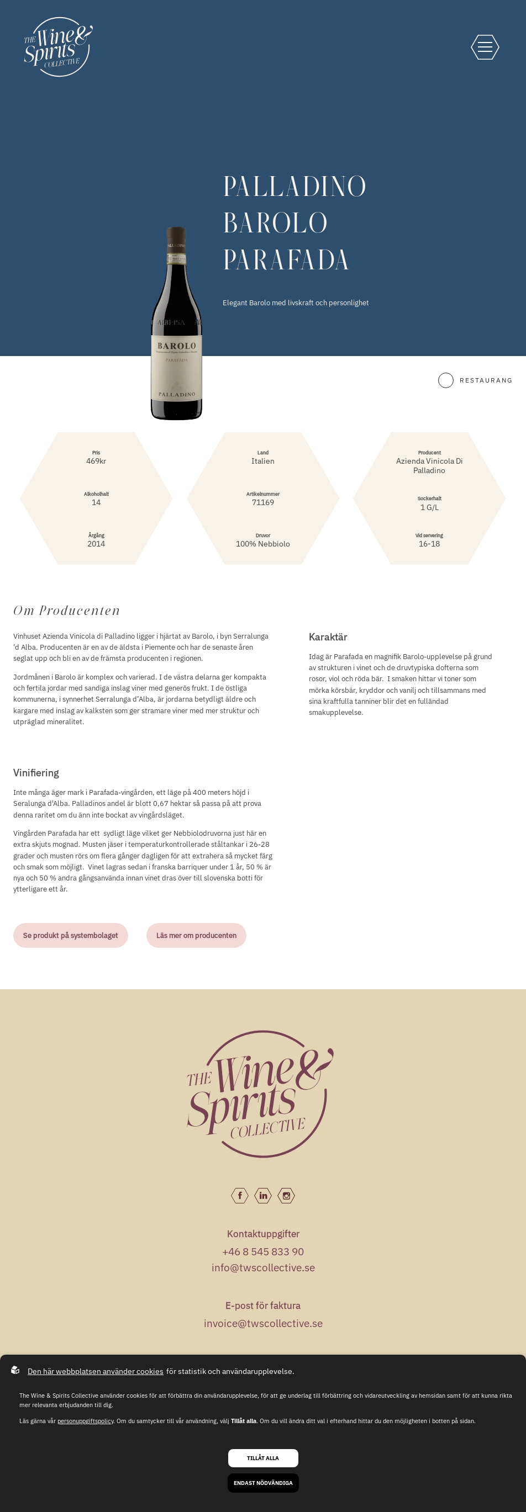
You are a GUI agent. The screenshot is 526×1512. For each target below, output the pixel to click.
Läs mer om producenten (196, 935)
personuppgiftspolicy (85, 1421)
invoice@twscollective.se (263, 1323)
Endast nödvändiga (263, 1483)
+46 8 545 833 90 (263, 1251)
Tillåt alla (263, 1458)
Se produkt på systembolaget (70, 935)
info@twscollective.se (263, 1267)
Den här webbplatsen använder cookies (96, 1371)
